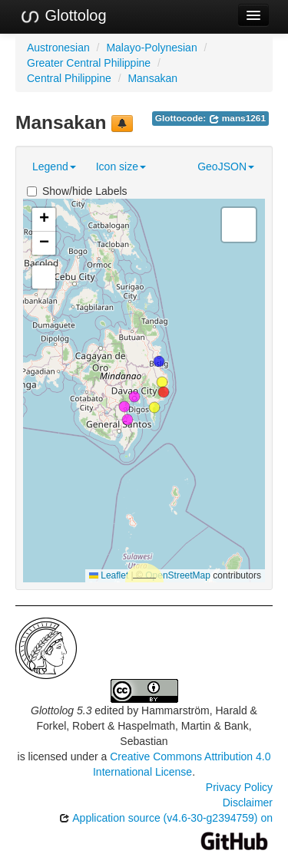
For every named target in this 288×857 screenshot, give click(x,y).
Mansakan (152, 78)
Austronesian (58, 47)
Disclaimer (248, 802)
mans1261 (237, 118)
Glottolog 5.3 (61, 710)
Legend (54, 166)
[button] (163, 392)
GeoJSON (225, 166)
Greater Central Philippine (89, 63)
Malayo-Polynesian (151, 47)
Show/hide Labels (77, 191)
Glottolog (63, 16)
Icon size (121, 166)
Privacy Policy (239, 787)
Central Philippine (69, 78)
